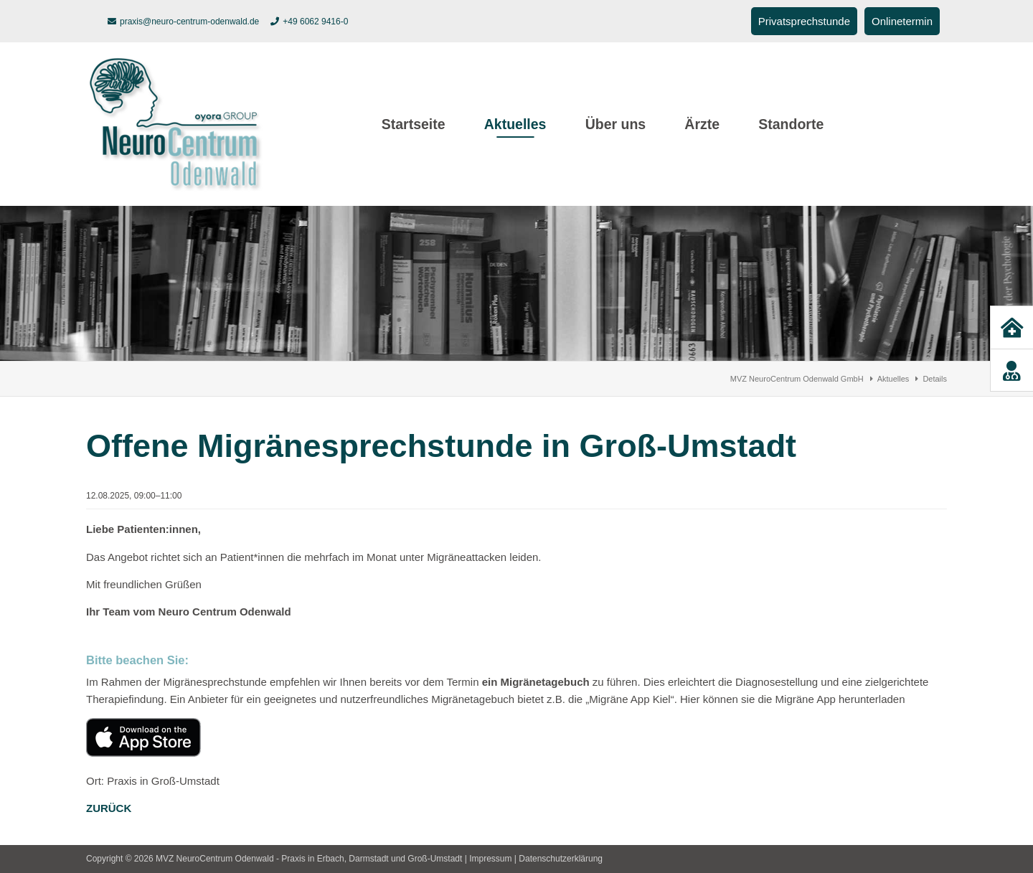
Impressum (490, 859)
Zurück (108, 808)
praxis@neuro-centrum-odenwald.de (189, 21)
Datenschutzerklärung (561, 859)
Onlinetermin (902, 21)
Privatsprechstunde (804, 21)
